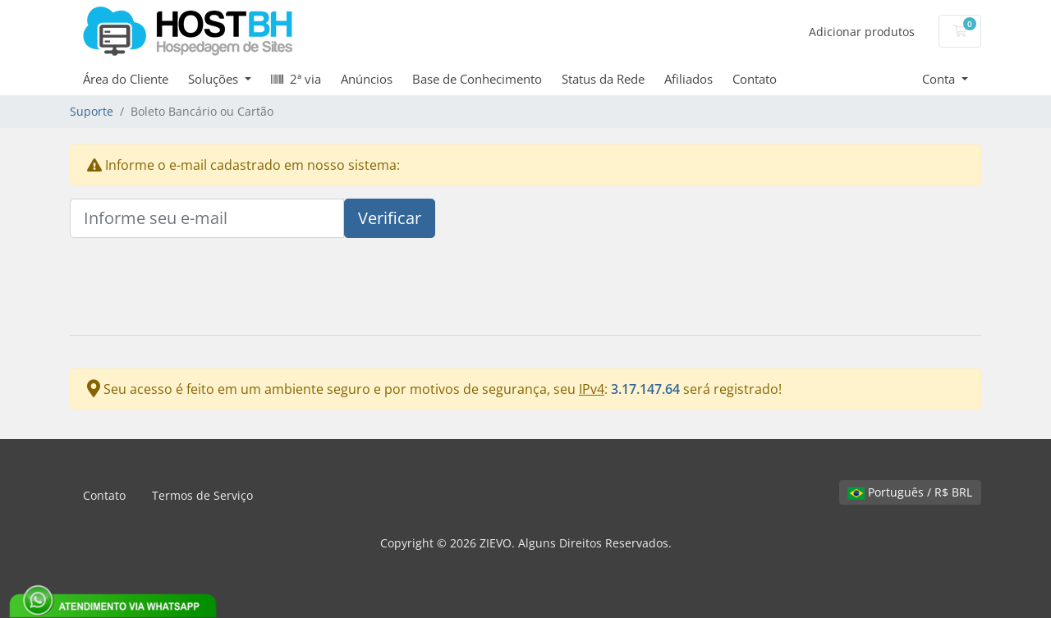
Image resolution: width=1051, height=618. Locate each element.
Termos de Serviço (202, 495)
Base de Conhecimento (477, 79)
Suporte (91, 111)
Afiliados (688, 79)
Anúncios (366, 79)
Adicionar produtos (862, 31)
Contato (754, 79)
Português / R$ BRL (910, 492)
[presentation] (194, 290)
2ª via (296, 79)
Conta (940, 79)
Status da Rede (603, 79)
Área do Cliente (125, 79)
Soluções (214, 79)
